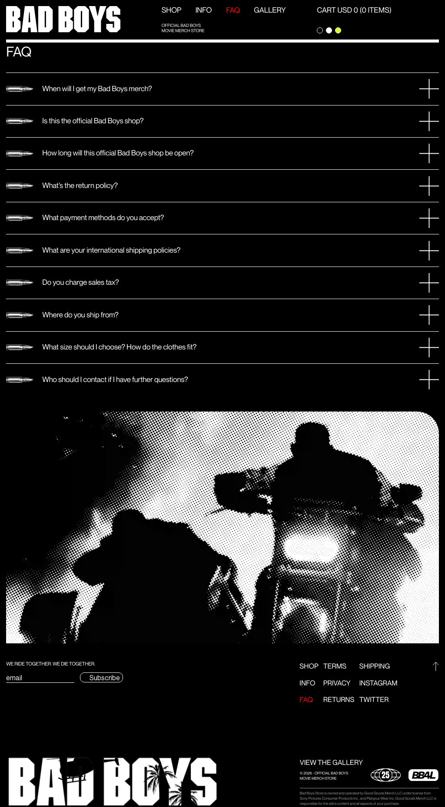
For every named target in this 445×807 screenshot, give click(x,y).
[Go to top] (435, 666)
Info (204, 10)
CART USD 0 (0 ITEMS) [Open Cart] (354, 10)
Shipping (374, 666)
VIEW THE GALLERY (331, 763)
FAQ (233, 10)
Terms (334, 666)
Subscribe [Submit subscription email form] (105, 678)
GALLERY (270, 10)
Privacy (337, 683)
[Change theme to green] (338, 30)
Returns (339, 700)
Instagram (378, 683)
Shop (172, 10)
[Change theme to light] (329, 30)
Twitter (374, 700)
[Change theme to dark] (320, 30)
